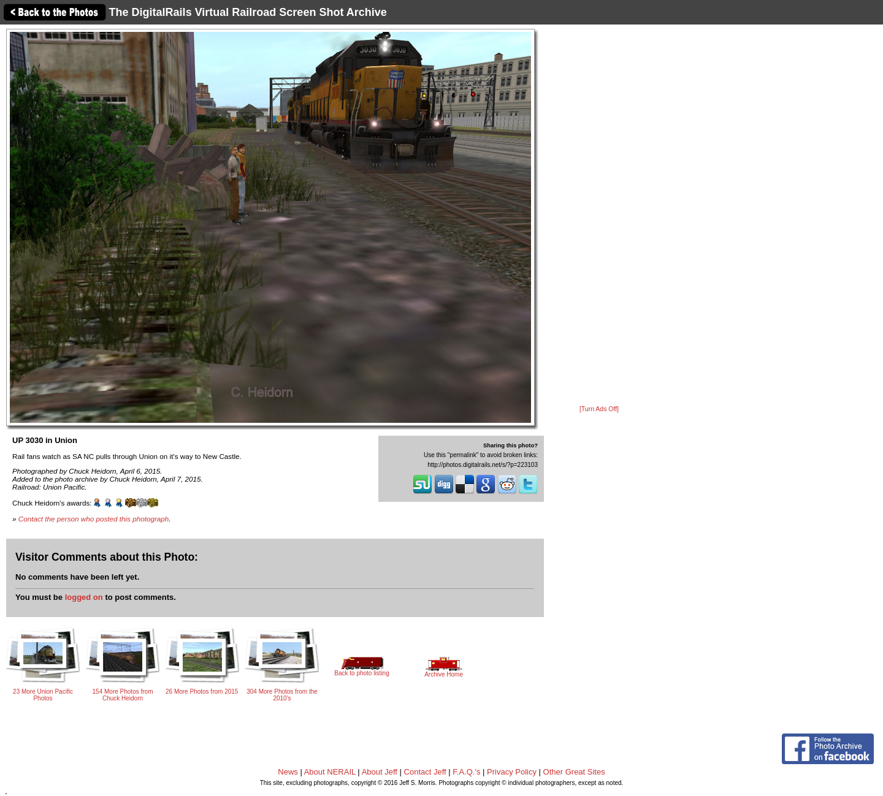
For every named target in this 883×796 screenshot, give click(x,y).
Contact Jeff (425, 771)
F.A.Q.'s (466, 771)
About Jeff (379, 771)
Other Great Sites (574, 771)
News (288, 771)
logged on (84, 597)
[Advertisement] (599, 216)
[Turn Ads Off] (599, 409)
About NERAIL (330, 771)
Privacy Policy (512, 771)
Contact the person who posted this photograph (93, 519)
